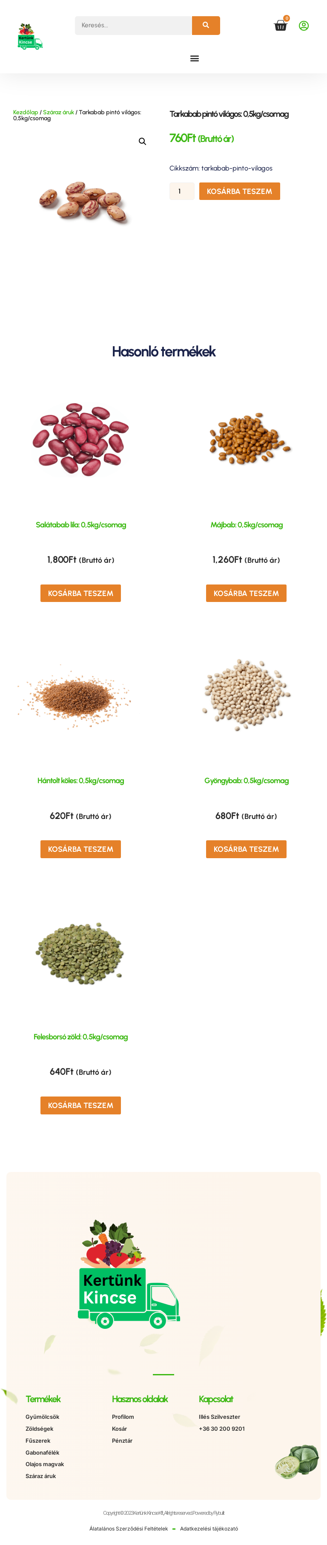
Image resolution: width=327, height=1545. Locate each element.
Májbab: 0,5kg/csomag (246, 524)
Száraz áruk (58, 112)
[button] (194, 58)
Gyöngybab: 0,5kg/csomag (246, 779)
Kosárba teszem (238, 192)
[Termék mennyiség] (183, 191)
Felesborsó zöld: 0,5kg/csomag (81, 1033)
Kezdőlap (25, 112)
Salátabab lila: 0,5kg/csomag (81, 524)
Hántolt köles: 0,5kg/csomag (80, 779)
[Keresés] (206, 25)
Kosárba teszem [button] (81, 592)
